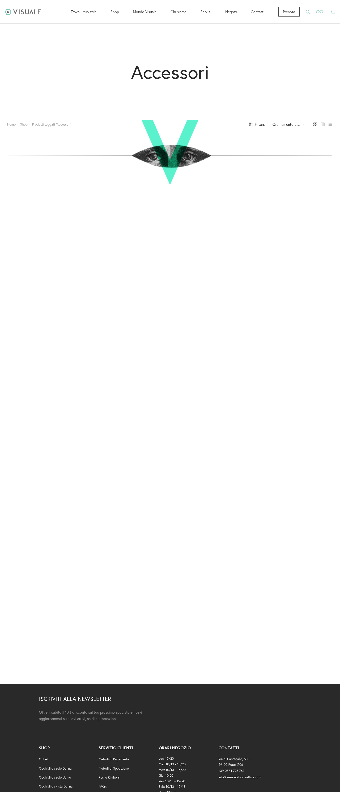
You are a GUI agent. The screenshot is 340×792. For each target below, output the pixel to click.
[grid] (315, 126)
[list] (330, 126)
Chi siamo (178, 11)
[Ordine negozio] (288, 126)
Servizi (205, 11)
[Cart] (332, 12)
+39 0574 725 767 (231, 773)
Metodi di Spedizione (114, 770)
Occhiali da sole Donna (55, 770)
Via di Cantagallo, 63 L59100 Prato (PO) (234, 763)
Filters (257, 126)
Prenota (289, 11)
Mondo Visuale (145, 11)
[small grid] (322, 126)
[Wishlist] (320, 12)
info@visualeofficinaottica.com (239, 779)
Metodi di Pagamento (114, 761)
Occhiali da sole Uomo (55, 779)
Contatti (257, 11)
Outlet (43, 761)
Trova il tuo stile (84, 11)
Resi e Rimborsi (109, 779)
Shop (114, 11)
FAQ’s (103, 788)
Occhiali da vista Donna (55, 788)
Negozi (231, 11)
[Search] (307, 12)
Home (11, 126)
